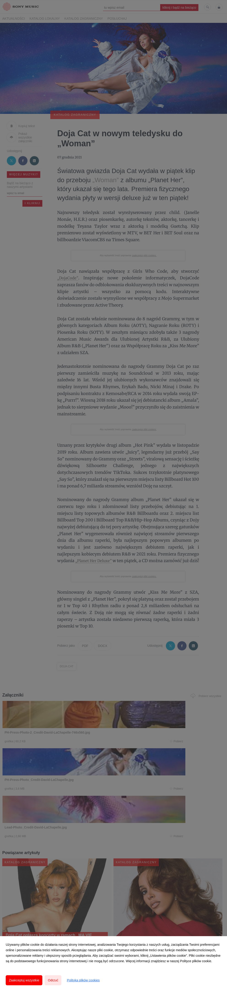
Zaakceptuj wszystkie (24, 980)
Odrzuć (53, 980)
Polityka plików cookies (83, 980)
